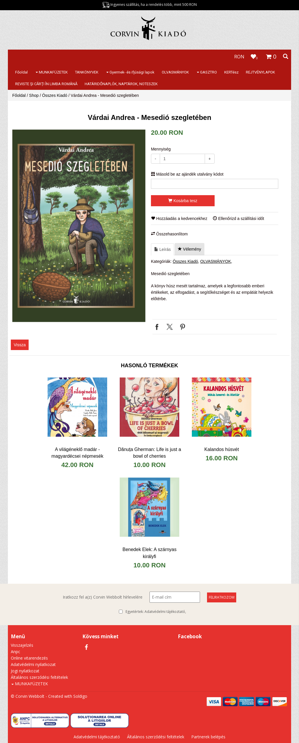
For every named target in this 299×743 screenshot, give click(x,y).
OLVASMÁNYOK (175, 72)
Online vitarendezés (29, 658)
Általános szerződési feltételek (39, 677)
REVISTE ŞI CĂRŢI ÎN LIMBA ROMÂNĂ (46, 84)
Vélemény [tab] (189, 249)
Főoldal (21, 72)
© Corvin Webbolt (27, 696)
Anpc (15, 651)
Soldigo (80, 696)
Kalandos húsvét (221, 449)
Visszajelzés (22, 645)
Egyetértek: (156, 612)
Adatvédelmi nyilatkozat (33, 664)
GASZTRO (207, 72)
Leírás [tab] (162, 249)
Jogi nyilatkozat (25, 671)
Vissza (20, 344)
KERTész (231, 72)
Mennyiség (161, 149)
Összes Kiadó (54, 95)
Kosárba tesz (182, 200)
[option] (78, 226)
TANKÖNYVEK (86, 72)
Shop (34, 95)
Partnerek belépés (208, 736)
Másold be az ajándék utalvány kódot (187, 174)
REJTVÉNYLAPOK (260, 72)
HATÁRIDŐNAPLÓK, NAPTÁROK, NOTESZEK (121, 84)
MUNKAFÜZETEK (52, 72)
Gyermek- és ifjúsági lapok (130, 72)
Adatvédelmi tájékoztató (165, 611)
